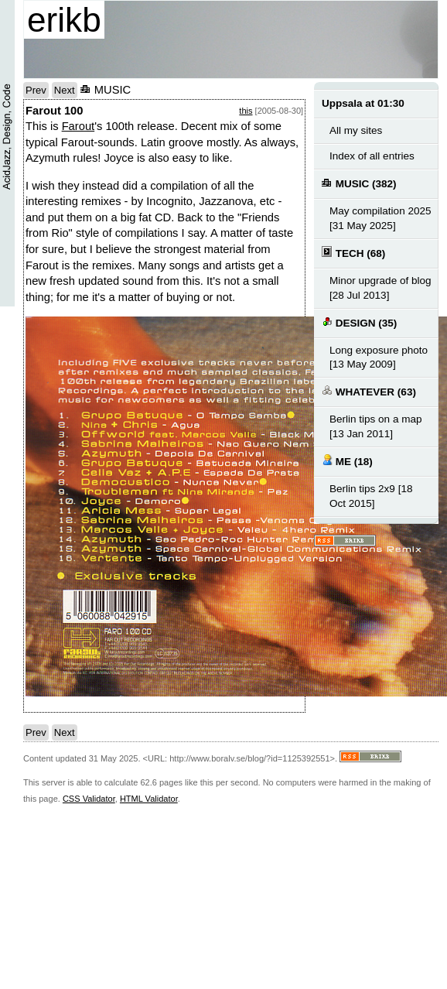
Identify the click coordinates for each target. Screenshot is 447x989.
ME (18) (347, 460)
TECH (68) (353, 252)
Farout (78, 126)
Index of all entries (372, 156)
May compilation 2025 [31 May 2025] (380, 218)
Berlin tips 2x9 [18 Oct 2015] (371, 496)
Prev (36, 90)
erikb (64, 20)
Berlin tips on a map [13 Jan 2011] (375, 426)
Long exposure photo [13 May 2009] (378, 357)
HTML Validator (149, 798)
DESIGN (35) (359, 322)
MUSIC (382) (359, 183)
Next (64, 90)
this (245, 110)
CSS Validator (89, 798)
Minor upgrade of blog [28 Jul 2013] (380, 288)
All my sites (355, 130)
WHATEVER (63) (369, 391)
